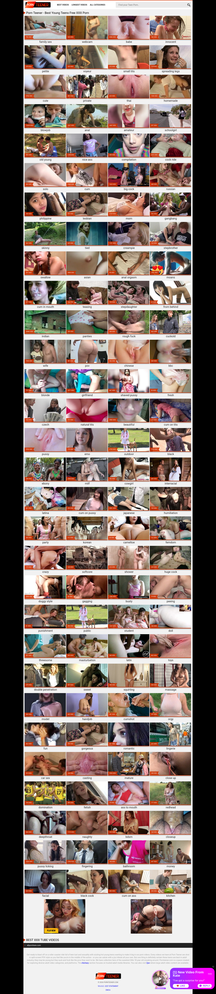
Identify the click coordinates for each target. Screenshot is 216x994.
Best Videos (63, 5)
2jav (148, 963)
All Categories (97, 5)
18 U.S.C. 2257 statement (108, 986)
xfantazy (85, 963)
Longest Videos (79, 5)
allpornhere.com (34, 945)
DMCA (108, 990)
